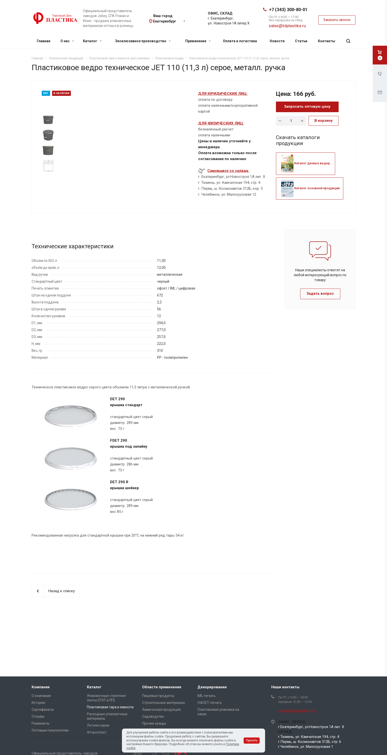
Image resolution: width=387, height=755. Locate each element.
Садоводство (153, 716)
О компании (41, 696)
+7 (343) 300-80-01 (288, 9)
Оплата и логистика (240, 41)
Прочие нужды (154, 723)
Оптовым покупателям (50, 730)
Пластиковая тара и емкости (110, 707)
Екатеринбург (164, 21)
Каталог (92, 41)
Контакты (326, 41)
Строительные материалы (163, 703)
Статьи (301, 41)
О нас (67, 41)
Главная (43, 41)
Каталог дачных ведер (305, 163)
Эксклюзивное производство (143, 41)
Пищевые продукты (158, 696)
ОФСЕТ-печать (209, 703)
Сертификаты (43, 710)
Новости (277, 41)
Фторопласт (97, 732)
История (38, 703)
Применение (198, 41)
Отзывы (38, 716)
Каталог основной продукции (310, 188)
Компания (41, 687)
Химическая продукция (161, 710)
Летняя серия (98, 725)
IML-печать (206, 696)
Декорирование (212, 687)
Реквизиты (40, 723)
